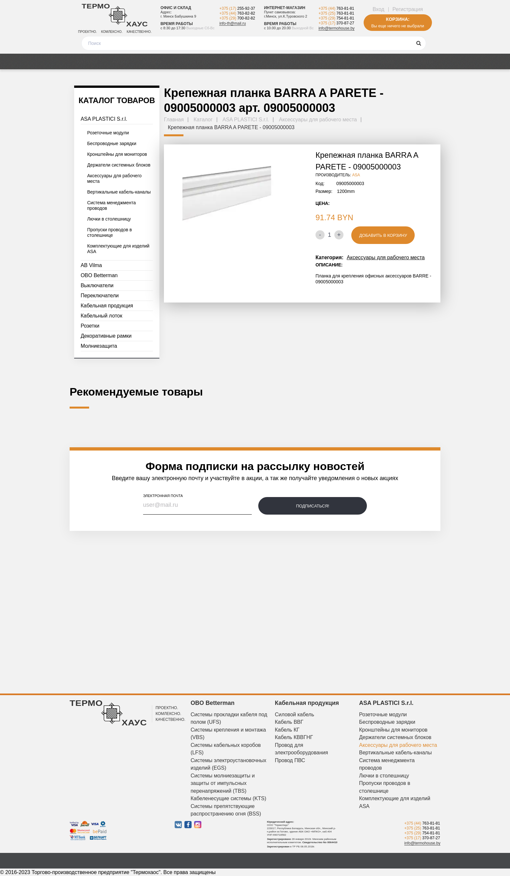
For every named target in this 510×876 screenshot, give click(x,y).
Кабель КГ (287, 730)
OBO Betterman (99, 275)
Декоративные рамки (106, 336)
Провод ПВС (290, 760)
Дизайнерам (377, 61)
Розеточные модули (108, 132)
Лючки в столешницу (109, 219)
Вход (378, 9)
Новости (287, 61)
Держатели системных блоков (119, 165)
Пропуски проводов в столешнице (109, 232)
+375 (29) (237, 18)
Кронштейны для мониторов (117, 154)
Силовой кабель (294, 714)
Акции (120, 61)
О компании (330, 61)
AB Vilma (91, 265)
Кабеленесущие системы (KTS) (228, 798)
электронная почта (163, 496)
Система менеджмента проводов (111, 205)
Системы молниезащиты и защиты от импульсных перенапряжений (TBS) (223, 783)
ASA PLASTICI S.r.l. (104, 119)
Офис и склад (175, 8)
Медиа (152, 61)
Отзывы (251, 61)
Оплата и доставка (200, 61)
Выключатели (97, 285)
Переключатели (100, 295)
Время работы (176, 23)
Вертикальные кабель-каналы (119, 192)
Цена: (322, 203)
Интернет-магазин (284, 8)
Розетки (90, 326)
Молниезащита (99, 346)
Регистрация (408, 9)
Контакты (420, 61)
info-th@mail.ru (232, 23)
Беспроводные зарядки (111, 143)
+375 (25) (336, 13)
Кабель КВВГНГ (294, 737)
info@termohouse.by (336, 28)
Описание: (328, 264)
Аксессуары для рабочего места (114, 178)
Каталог (87, 61)
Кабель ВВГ (289, 722)
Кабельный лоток (101, 315)
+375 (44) (237, 13)
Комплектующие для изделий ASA (118, 248)
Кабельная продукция (107, 305)
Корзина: (397, 19)
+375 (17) (237, 8)
